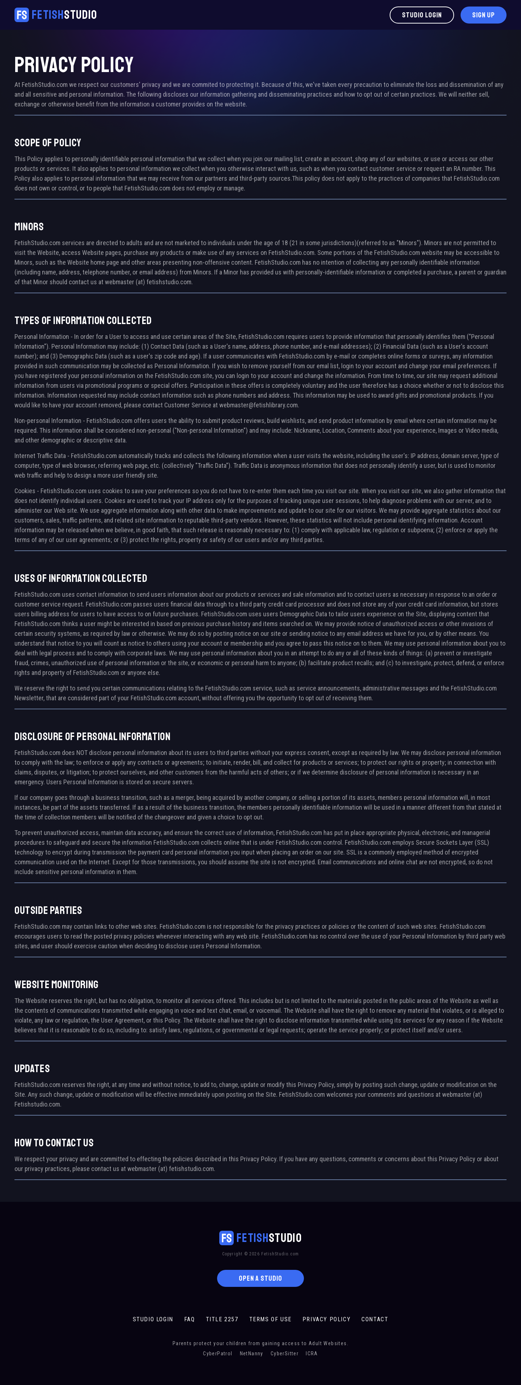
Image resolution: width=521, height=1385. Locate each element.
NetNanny (251, 1353)
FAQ (189, 1319)
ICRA (312, 1353)
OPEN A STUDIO (260, 1278)
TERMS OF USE (270, 1319)
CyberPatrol (217, 1353)
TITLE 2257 (222, 1319)
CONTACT (374, 1319)
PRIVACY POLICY (326, 1319)
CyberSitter (284, 1353)
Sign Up (483, 15)
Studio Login (422, 15)
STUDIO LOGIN (153, 1319)
